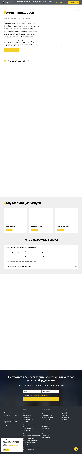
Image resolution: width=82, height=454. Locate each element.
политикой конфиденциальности (39, 395)
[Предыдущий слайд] (45, 33)
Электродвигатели (46, 435)
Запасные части (37, 1)
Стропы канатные (46, 423)
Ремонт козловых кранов (28, 413)
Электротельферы (46, 437)
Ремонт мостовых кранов (28, 412)
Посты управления (46, 432)
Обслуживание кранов (28, 432)
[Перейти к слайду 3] (61, 46)
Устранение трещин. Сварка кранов (30, 433)
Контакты (38, 3)
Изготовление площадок (28, 438)
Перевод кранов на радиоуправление (31, 446)
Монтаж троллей (26, 426)
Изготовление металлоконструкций (30, 440)
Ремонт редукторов (36, 226)
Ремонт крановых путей (28, 419)
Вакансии (32, 3)
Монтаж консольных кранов (29, 442)
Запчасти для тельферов (47, 417)
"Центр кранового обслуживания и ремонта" (15, 21)
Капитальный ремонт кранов (29, 424)
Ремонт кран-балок (11, 226)
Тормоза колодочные (46, 412)
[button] (73, 2)
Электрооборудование (47, 415)
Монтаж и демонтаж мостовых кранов (31, 444)
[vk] (4, 412)
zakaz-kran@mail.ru (65, 415)
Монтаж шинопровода (28, 428)
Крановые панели (46, 426)
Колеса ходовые (45, 424)
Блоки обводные (45, 413)
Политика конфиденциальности (11, 419)
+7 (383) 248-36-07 (60, 2)
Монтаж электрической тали (29, 449)
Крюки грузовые (45, 421)
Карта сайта (6, 424)
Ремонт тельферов (27, 415)
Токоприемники (45, 428)
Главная (5, 9)
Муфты (43, 430)
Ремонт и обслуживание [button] (23, 1)
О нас (44, 1)
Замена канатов (26, 430)
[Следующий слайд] (75, 33)
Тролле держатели (46, 433)
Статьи (50, 1)
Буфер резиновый (46, 419)
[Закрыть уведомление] (22, 438)
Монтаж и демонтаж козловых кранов (31, 447)
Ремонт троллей (26, 423)
